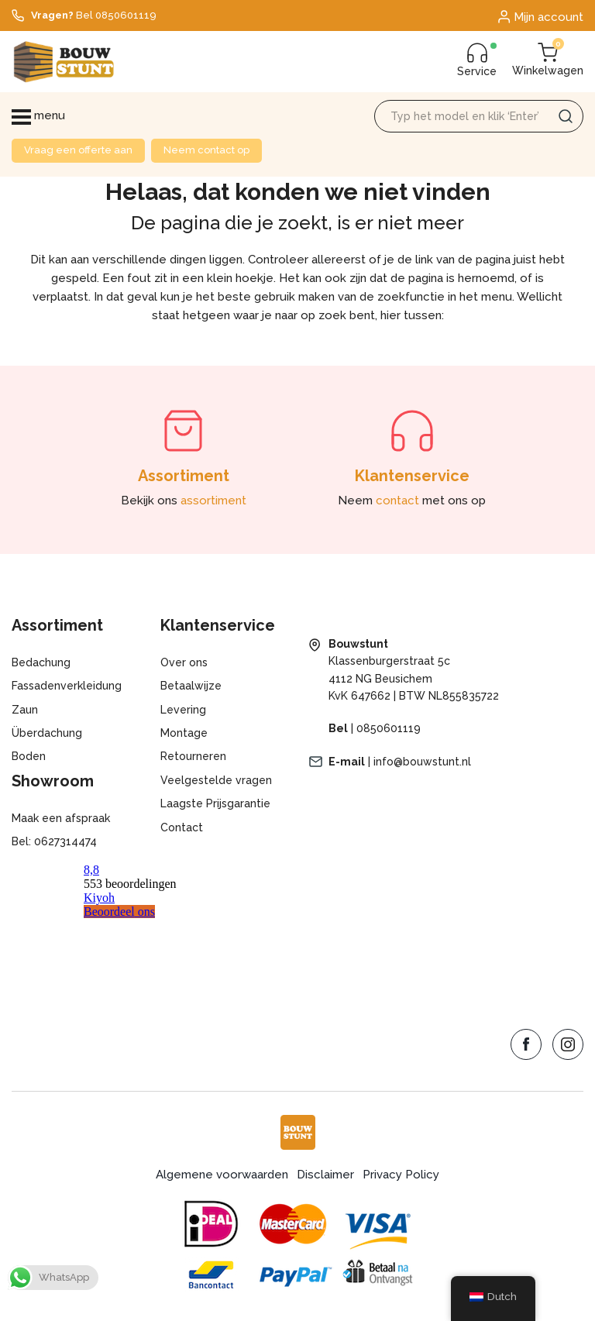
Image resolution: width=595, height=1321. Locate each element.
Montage (184, 733)
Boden (29, 756)
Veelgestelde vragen (216, 780)
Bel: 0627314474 (54, 841)
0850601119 (388, 728)
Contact (181, 827)
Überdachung (47, 733)
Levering (183, 710)
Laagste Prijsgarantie (215, 803)
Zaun (25, 710)
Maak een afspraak (61, 818)
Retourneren (193, 756)
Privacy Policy (401, 1175)
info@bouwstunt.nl (422, 761)
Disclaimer (325, 1175)
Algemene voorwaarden (222, 1175)
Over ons (184, 662)
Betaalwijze (191, 685)
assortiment (213, 500)
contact (397, 500)
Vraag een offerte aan (78, 150)
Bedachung (41, 662)
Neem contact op (206, 150)
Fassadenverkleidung (67, 685)
